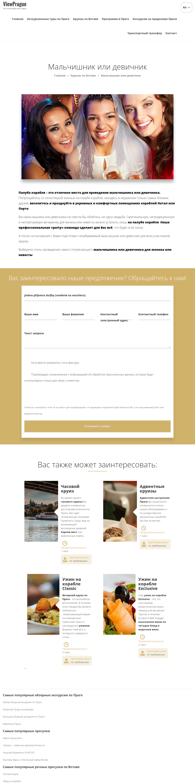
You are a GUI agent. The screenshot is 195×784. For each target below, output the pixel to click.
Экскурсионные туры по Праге (48, 19)
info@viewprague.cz (71, 761)
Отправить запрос (97, 426)
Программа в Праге (115, 19)
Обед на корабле (110, 721)
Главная (17, 19)
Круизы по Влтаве (85, 19)
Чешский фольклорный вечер (166, 702)
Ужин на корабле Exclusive (148, 583)
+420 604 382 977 (101, 761)
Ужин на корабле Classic (71, 583)
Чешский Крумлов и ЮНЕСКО (68, 722)
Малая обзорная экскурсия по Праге (22, 714)
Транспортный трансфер (144, 33)
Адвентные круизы (152, 488)
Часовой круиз (70, 488)
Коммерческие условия (128, 761)
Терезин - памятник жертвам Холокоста (73, 715)
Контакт (171, 33)
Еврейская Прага (12, 736)
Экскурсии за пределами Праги (155, 19)
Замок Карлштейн (61, 708)
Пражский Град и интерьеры (18, 721)
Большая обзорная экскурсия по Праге (24, 728)
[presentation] (53, 396)
